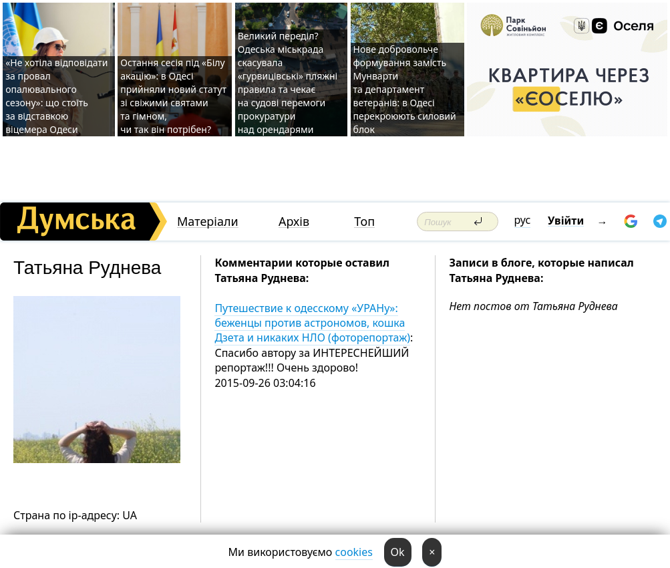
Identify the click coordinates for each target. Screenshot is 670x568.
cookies (354, 552)
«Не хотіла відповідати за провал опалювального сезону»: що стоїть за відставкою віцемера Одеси (56, 96)
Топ (364, 221)
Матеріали (207, 221)
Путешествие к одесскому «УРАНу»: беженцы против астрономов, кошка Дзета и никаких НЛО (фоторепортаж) (312, 323)
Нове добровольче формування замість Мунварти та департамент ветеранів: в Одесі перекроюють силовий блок (404, 89)
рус (522, 219)
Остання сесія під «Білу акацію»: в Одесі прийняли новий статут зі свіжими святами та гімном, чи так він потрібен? (173, 96)
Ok (398, 552)
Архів (294, 221)
